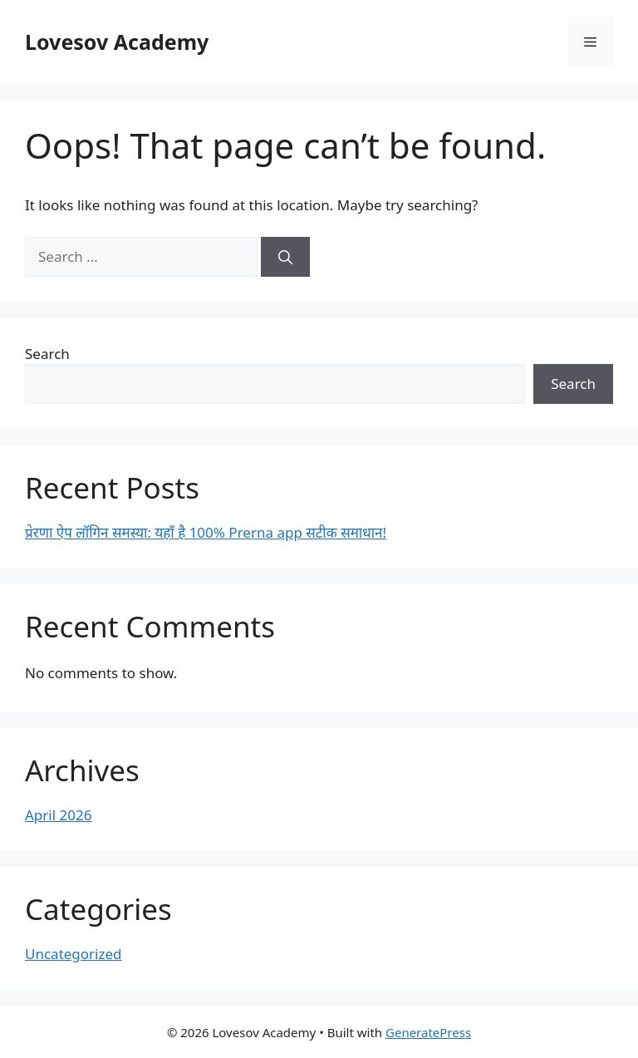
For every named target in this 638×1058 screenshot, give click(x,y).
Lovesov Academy (117, 41)
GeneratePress (428, 1032)
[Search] (285, 257)
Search (47, 353)
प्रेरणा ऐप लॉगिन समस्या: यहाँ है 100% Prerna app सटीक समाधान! (205, 532)
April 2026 (58, 814)
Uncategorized (73, 953)
